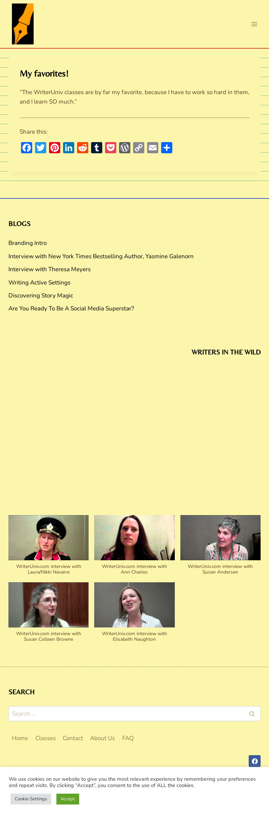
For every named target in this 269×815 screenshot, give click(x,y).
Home (20, 738)
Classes (45, 738)
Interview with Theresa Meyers (49, 269)
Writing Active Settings (39, 283)
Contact (73, 738)
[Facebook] (255, 761)
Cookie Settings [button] (31, 799)
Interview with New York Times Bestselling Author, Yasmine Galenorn (101, 256)
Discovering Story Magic (40, 295)
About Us (102, 738)
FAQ (128, 738)
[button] (48, 548)
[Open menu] (254, 24)
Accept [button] (68, 799)
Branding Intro (27, 243)
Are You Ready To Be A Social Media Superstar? (71, 308)
